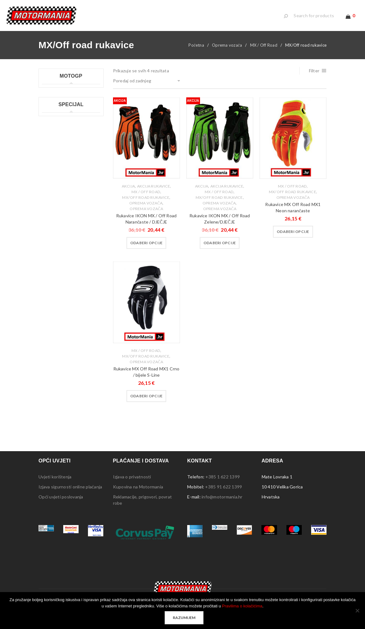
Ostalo (49, 288)
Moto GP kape (56, 95)
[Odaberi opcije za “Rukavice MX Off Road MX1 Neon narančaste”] (293, 237)
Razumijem (184, 617)
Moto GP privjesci (60, 125)
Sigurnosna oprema (61, 278)
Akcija (128, 191)
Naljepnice (52, 218)
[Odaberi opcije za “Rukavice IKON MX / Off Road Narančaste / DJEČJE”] (146, 248)
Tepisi (48, 268)
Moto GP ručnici (58, 135)
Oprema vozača (227, 50)
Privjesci (50, 238)
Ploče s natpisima (59, 228)
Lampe (48, 208)
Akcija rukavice (153, 191)
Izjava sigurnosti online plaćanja (70, 491)
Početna (196, 50)
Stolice (49, 258)
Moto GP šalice (57, 145)
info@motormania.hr (222, 501)
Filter (314, 76)
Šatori (48, 248)
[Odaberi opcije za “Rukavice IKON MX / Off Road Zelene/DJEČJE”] (220, 248)
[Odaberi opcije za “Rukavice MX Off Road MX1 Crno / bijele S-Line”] (146, 401)
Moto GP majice (58, 115)
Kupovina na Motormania (138, 491)
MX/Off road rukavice (145, 202)
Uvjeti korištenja (55, 481)
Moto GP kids (55, 105)
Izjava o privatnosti (132, 481)
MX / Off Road (263, 50)
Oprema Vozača (146, 214)
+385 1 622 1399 (222, 481)
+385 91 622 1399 (223, 491)
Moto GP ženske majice (65, 155)
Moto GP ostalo (58, 165)
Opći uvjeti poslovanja (61, 501)
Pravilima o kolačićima (242, 606)
